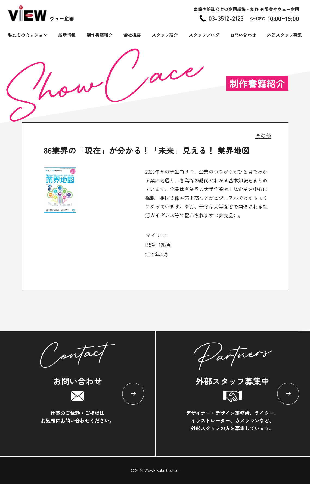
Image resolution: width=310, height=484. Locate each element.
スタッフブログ (204, 35)
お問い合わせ (243, 35)
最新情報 (67, 35)
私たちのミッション (27, 35)
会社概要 (132, 35)
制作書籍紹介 (99, 35)
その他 (263, 135)
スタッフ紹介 (165, 35)
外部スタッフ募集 (284, 35)
